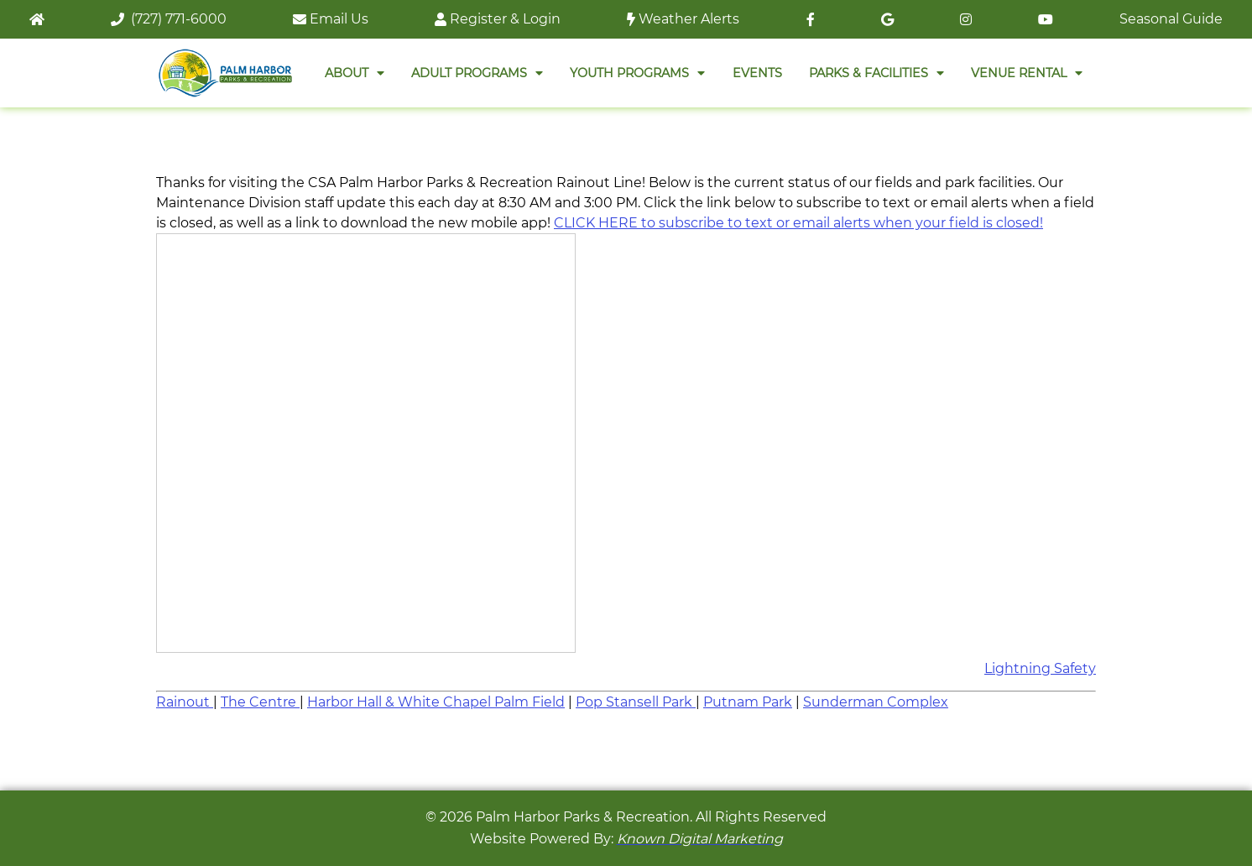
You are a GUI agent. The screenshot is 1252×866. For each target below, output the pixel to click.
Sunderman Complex (875, 702)
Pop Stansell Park (636, 702)
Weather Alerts (683, 19)
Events (757, 73)
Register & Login (498, 19)
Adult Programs (477, 73)
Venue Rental (1026, 73)
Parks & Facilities (876, 73)
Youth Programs (637, 73)
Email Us (330, 19)
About (354, 73)
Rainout (184, 702)
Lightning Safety (1040, 668)
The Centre (260, 702)
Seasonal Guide (1171, 19)
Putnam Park (747, 702)
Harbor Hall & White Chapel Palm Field (436, 702)
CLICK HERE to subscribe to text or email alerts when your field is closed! (798, 223)
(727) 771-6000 (169, 19)
